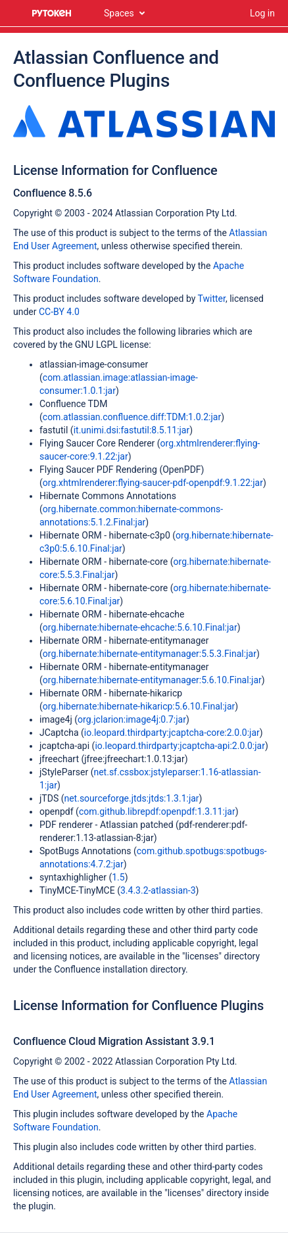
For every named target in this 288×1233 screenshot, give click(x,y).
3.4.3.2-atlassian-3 (158, 890)
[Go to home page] (52, 13)
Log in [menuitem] (262, 13)
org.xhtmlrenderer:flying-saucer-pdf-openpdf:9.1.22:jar (153, 482)
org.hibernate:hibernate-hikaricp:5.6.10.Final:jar (139, 706)
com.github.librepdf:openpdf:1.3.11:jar (157, 811)
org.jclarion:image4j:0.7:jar (132, 719)
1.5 (118, 877)
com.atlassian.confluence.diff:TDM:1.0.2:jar (132, 417)
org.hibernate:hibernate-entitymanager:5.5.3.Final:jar (149, 653)
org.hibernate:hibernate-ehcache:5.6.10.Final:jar (140, 627)
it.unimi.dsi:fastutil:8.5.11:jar (132, 430)
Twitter (212, 298)
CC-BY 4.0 (59, 311)
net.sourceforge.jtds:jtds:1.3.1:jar (131, 798)
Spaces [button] (119, 13)
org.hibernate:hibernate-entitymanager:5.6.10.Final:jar (152, 680)
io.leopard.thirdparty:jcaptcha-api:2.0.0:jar (180, 745)
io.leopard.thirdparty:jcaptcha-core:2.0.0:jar (172, 732)
